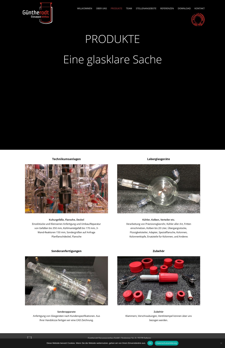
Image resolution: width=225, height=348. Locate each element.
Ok (150, 343)
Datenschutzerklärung (166, 343)
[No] (221, 343)
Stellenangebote (146, 8)
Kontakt (200, 8)
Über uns (101, 8)
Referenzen (167, 8)
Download (184, 8)
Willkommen (84, 8)
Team (129, 8)
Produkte (116, 8)
